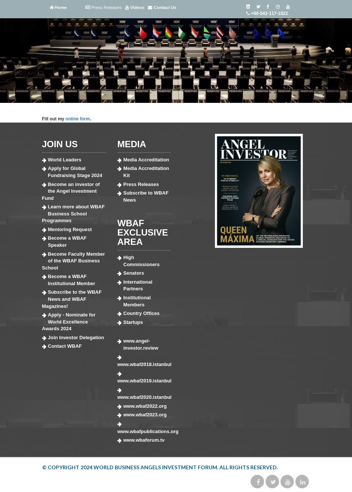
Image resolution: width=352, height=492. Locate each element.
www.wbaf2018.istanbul (144, 364)
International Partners (137, 285)
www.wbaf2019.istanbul (144, 381)
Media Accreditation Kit (146, 171)
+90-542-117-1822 (267, 13)
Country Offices (141, 313)
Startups (133, 322)
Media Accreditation (146, 160)
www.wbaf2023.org (145, 414)
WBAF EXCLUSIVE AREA (142, 232)
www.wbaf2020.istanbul (144, 397)
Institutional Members (137, 301)
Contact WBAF (65, 346)
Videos (134, 7)
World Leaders (65, 160)
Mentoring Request (70, 229)
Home (58, 7)
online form (78, 119)
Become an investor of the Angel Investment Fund (71, 191)
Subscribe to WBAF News (145, 196)
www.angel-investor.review (140, 344)
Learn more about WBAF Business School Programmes (73, 213)
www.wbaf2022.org (145, 406)
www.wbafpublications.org (144, 431)
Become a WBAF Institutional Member (71, 280)
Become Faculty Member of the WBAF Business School (73, 261)
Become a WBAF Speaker (67, 241)
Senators (133, 273)
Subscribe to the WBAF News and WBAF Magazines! (72, 299)
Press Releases (103, 7)
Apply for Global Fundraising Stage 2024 (75, 171)
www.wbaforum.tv (144, 440)
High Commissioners (141, 261)
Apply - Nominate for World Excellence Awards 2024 (69, 321)
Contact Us (162, 7)
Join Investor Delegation (76, 337)
